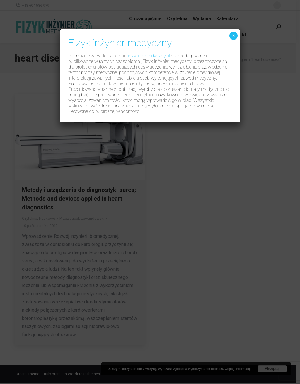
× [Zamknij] (233, 36)
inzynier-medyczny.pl (149, 56)
